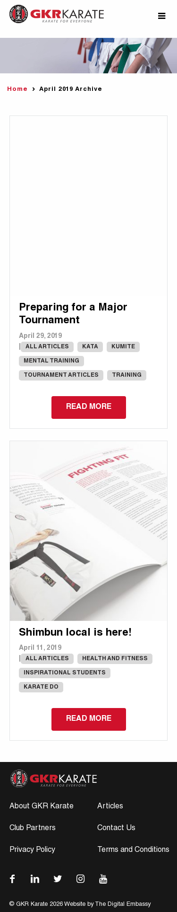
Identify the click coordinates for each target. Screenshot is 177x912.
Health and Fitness (115, 659)
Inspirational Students (65, 673)
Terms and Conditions (133, 850)
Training (127, 375)
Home (17, 90)
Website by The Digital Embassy (107, 905)
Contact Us (116, 828)
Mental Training (51, 361)
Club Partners (32, 828)
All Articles (47, 347)
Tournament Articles (61, 375)
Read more (88, 407)
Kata (90, 347)
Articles (110, 807)
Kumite (123, 347)
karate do (41, 687)
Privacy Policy (32, 850)
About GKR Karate (41, 807)
